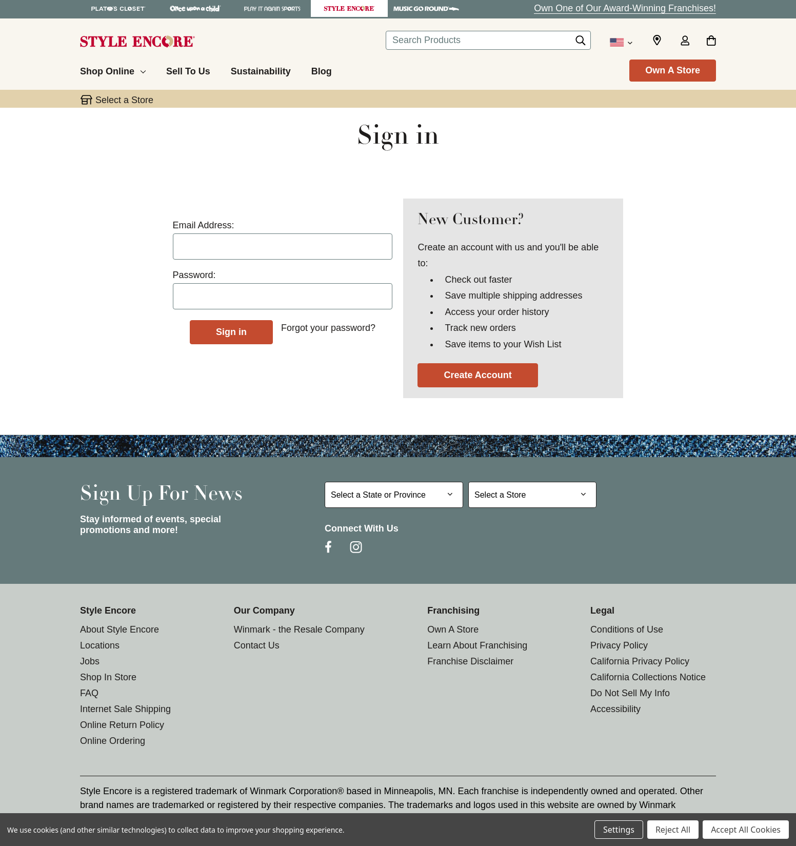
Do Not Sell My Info (630, 693)
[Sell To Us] (188, 70)
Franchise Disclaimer (470, 661)
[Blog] (321, 70)
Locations (100, 645)
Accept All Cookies (746, 829)
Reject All (672, 829)
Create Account (477, 375)
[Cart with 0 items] (711, 41)
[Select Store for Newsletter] (532, 495)
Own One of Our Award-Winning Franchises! (625, 8)
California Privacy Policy (639, 661)
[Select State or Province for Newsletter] (394, 495)
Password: (194, 275)
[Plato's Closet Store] (118, 8)
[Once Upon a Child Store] (195, 8)
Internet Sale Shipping (125, 709)
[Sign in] (685, 41)
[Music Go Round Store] (426, 8)
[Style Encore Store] (349, 8)
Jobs (89, 661)
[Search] (580, 43)
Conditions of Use (626, 629)
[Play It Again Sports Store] (272, 8)
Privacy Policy (619, 645)
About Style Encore (119, 629)
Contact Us (257, 645)
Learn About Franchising (477, 645)
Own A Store (672, 70)
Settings (618, 829)
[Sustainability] (261, 70)
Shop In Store (108, 677)
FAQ (89, 693)
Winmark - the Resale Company (299, 629)
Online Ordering (112, 741)
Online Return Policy (122, 725)
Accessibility (615, 709)
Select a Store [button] (124, 100)
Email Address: (203, 225)
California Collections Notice (648, 677)
